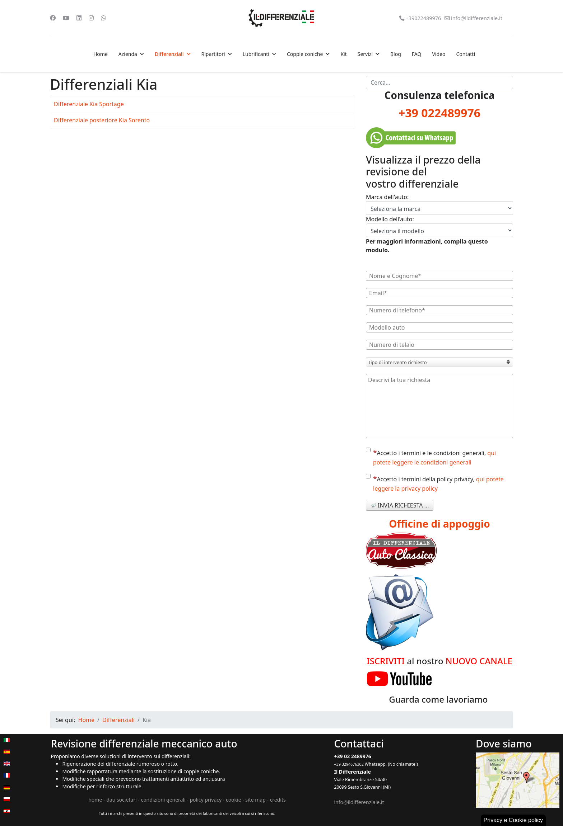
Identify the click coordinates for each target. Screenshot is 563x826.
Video (438, 54)
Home (100, 54)
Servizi (365, 54)
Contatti (465, 54)
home (95, 799)
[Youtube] (66, 18)
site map (255, 799)
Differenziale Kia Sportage (89, 104)
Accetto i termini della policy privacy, (435, 483)
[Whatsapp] (103, 18)
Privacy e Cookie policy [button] (513, 820)
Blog (395, 54)
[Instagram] (91, 18)
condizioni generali (163, 799)
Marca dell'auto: (387, 197)
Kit (343, 54)
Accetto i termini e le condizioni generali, (431, 457)
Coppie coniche (305, 54)
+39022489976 (423, 18)
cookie (233, 799)
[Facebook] (53, 18)
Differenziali (169, 54)
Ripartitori (213, 54)
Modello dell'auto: (390, 219)
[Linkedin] (79, 18)
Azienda (127, 54)
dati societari (121, 799)
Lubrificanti (256, 54)
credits (278, 799)
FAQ (417, 54)
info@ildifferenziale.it (476, 18)
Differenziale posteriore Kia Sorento (102, 120)
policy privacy (206, 799)
